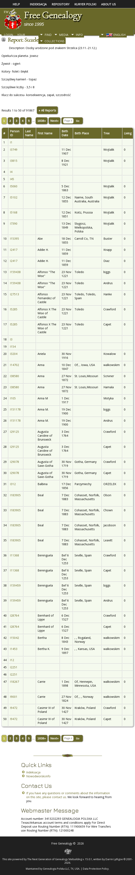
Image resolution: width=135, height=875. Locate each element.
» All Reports (47, 110)
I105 (13, 398)
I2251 (13, 667)
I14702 (14, 365)
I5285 (13, 309)
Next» (54, 120)
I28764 (14, 615)
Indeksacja (33, 772)
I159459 (15, 585)
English (115, 35)
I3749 (13, 149)
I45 (12, 179)
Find (48, 35)
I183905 (15, 495)
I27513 (14, 294)
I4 (11, 172)
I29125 (14, 432)
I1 (11, 142)
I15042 (14, 638)
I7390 (13, 223)
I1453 (13, 649)
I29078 (14, 462)
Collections (54, 41)
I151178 (15, 409)
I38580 (14, 376)
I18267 (14, 682)
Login (8, 35)
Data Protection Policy (96, 868)
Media (63, 35)
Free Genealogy (52, 15)
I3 (11, 339)
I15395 (14, 238)
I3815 (13, 161)
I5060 (13, 186)
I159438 (15, 272)
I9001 (13, 697)
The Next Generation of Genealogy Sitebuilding (54, 859)
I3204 (13, 354)
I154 (13, 346)
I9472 (13, 708)
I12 (12, 660)
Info (79, 35)
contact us (59, 797)
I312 (13, 484)
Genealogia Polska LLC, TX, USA (61, 868)
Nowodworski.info (38, 776)
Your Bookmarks (26, 36)
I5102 (13, 197)
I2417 (13, 250)
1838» (41, 120)
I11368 (14, 555)
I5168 (13, 212)
